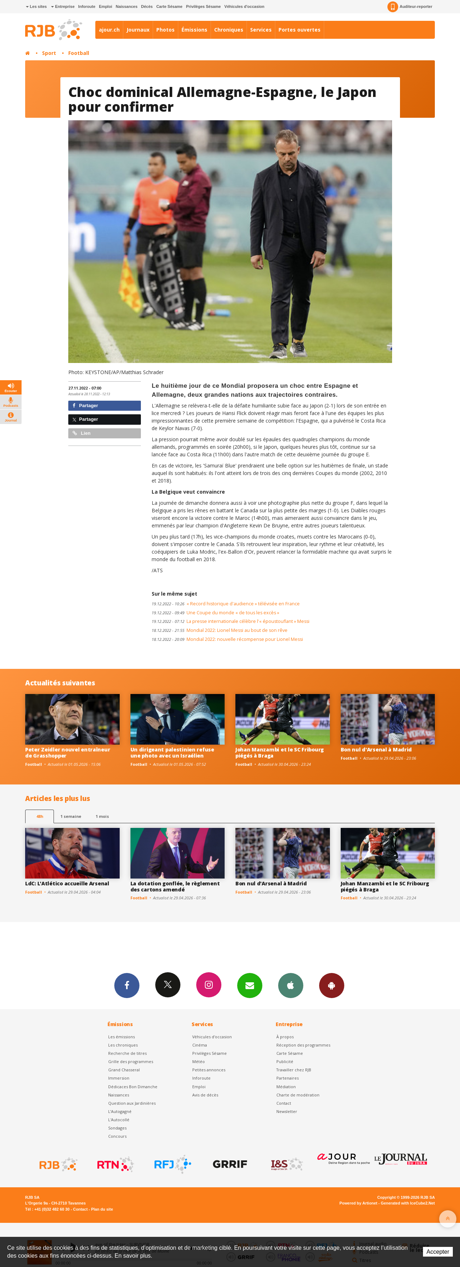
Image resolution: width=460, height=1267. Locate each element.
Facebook (126, 985)
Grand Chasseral (124, 1069)
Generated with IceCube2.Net (408, 1203)
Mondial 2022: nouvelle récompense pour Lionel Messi (227, 639)
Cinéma (199, 1045)
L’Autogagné (120, 1111)
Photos (165, 29)
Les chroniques (123, 1045)
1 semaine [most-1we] (70, 816)
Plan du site (102, 1209)
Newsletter (286, 1111)
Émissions (194, 29)
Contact (283, 1103)
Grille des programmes (130, 1061)
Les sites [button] (36, 6)
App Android (331, 985)
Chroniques (228, 29)
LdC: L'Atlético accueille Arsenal (67, 883)
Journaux (138, 29)
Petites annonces (208, 1069)
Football (78, 53)
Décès (147, 6)
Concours (117, 1136)
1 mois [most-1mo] (102, 816)
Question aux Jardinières (132, 1103)
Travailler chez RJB (293, 1069)
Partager (85, 405)
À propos (285, 1036)
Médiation (286, 1086)
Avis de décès (205, 1095)
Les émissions (121, 1036)
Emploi (105, 6)
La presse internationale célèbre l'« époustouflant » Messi (230, 621)
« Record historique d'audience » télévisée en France (226, 604)
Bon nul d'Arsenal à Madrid (376, 749)
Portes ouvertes (300, 29)
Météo (198, 1061)
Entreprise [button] (62, 6)
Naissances (127, 6)
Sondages (117, 1128)
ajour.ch (109, 29)
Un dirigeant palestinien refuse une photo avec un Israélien (172, 752)
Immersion (118, 1078)
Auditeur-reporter (409, 6)
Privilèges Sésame (203, 6)
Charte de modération (297, 1095)
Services (261, 29)
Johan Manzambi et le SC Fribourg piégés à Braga (279, 752)
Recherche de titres (127, 1053)
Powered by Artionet (358, 1203)
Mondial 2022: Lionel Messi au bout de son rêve (220, 630)
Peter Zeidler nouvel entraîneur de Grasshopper (67, 752)
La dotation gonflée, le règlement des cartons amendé (175, 886)
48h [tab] (39, 816)
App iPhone (290, 985)
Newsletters (249, 985)
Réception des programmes (303, 1045)
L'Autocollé (118, 1119)
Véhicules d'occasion (244, 6)
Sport (49, 53)
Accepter (438, 1252)
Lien (82, 433)
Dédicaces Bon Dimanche (132, 1086)
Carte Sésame (169, 6)
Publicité (284, 1061)
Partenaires (287, 1078)
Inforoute (87, 6)
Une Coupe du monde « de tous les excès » (215, 613)
